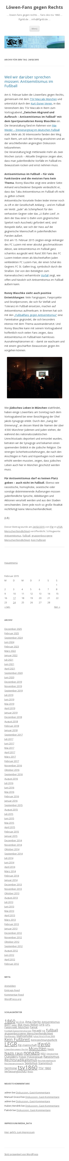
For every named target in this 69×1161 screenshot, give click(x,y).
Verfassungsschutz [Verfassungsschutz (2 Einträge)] (15, 1071)
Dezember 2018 (13, 717)
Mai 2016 (9, 792)
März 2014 (10, 871)
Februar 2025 (11, 633)
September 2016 (13, 774)
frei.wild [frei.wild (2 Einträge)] (36, 1030)
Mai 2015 (9, 822)
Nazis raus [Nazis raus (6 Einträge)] (13, 1053)
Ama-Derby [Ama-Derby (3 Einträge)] (33, 1022)
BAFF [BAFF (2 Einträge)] (7, 1024)
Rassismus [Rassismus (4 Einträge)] (51, 1056)
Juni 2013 (9, 906)
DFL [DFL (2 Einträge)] (47, 1024)
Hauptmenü (11, 562)
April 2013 (9, 915)
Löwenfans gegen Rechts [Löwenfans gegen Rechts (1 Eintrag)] (16, 1049)
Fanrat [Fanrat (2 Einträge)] (34, 1027)
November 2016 (13, 765)
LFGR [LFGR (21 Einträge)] (10, 1044)
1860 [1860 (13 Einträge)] (9, 1021)
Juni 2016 (9, 787)
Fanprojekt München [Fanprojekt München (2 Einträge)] (16, 1027)
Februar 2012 (11, 963)
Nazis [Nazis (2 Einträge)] (50, 1049)
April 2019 (9, 708)
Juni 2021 (9, 664)
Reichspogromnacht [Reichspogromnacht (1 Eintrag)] (14, 1063)
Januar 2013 (10, 928)
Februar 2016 (11, 796)
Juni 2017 (9, 743)
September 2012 (13, 946)
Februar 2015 (11, 831)
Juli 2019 (8, 695)
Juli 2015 (8, 814)
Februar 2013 (11, 924)
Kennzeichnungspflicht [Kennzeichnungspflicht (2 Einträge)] (44, 1040)
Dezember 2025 (13, 629)
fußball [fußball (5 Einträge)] (52, 1030)
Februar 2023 (11, 646)
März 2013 (10, 919)
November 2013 (13, 889)
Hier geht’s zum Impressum (19, 1132)
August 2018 (11, 721)
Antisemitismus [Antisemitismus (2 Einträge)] (51, 1022)
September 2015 (13, 805)
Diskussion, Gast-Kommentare (33, 1092)
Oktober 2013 (11, 893)
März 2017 (10, 756)
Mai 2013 (9, 911)
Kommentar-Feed (14, 994)
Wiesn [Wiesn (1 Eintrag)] (30, 1071)
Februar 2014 (11, 875)
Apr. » (57, 607)
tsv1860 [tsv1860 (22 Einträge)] (28, 1067)
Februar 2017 (11, 761)
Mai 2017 (9, 748)
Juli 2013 (8, 902)
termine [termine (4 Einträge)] (10, 1068)
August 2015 (11, 809)
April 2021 (9, 668)
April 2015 (9, 827)
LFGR (59, 526)
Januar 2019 (10, 712)
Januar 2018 (10, 730)
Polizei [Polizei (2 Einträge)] (22, 1057)
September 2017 (13, 734)
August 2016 (11, 778)
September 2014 (13, 853)
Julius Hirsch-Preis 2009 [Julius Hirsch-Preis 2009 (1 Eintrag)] (44, 1036)
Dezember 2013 (13, 884)
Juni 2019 (9, 699)
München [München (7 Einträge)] (38, 1048)
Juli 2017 (8, 739)
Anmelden (10, 985)
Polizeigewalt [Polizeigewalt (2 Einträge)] (35, 1057)
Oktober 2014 (11, 849)
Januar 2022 (10, 655)
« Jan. (7, 607)
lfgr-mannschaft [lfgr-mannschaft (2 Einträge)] (27, 1045)
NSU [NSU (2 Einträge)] (43, 1053)
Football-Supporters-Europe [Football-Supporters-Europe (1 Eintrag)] (17, 1031)
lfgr (52, 526)
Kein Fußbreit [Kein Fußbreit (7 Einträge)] (17, 1039)
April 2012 (9, 959)
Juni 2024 (9, 642)
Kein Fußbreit (38, 540)
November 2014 (13, 844)
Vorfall (45, 275)
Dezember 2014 (13, 840)
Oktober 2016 (11, 770)
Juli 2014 (8, 858)
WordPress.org (12, 999)
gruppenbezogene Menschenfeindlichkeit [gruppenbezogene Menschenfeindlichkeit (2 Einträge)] (28, 1033)
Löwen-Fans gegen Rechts (34, 7)
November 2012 (13, 937)
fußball (26, 535)
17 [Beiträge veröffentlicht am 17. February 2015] (14, 598)
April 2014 (9, 867)
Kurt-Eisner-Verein (41, 103)
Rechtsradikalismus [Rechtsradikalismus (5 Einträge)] (20, 1060)
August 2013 (11, 897)
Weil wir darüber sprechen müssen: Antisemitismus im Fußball (28, 81)
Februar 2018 (11, 725)
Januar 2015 (10, 836)
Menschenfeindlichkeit (17, 531)
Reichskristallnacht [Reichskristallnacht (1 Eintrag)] (47, 1060)
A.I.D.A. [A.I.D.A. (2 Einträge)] (20, 1022)
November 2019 (13, 686)
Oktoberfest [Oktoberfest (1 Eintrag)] (52, 1053)
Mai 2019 (9, 703)
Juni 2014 (9, 862)
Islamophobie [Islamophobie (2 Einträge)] (24, 1036)
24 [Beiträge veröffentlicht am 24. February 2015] (14, 602)
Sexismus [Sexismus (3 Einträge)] (31, 1063)
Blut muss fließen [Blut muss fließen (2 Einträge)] (28, 1024)
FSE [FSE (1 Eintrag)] (43, 1031)
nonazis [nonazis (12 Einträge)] (32, 1053)
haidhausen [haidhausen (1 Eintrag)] (10, 1036)
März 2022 (10, 651)
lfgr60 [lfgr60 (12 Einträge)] (44, 1044)
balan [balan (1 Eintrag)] (14, 1025)
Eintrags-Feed (12, 990)
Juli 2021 (8, 659)
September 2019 (13, 690)
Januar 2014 (10, 880)
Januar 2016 (10, 800)
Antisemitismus (12, 535)
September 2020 (13, 673)
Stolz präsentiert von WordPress (21, 1154)
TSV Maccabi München (43, 99)
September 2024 (13, 637)
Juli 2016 (8, 783)
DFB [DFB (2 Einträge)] (42, 1024)
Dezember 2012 (13, 933)
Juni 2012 (9, 955)
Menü (34, 28)
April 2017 (9, 752)
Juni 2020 (9, 677)
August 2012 (11, 950)
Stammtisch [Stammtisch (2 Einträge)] (45, 1063)
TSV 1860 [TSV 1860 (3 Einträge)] (44, 1068)
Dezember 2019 (13, 681)
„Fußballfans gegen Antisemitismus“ (35, 315)
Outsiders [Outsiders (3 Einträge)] (11, 1057)
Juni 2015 (9, 818)
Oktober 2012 (11, 941)
